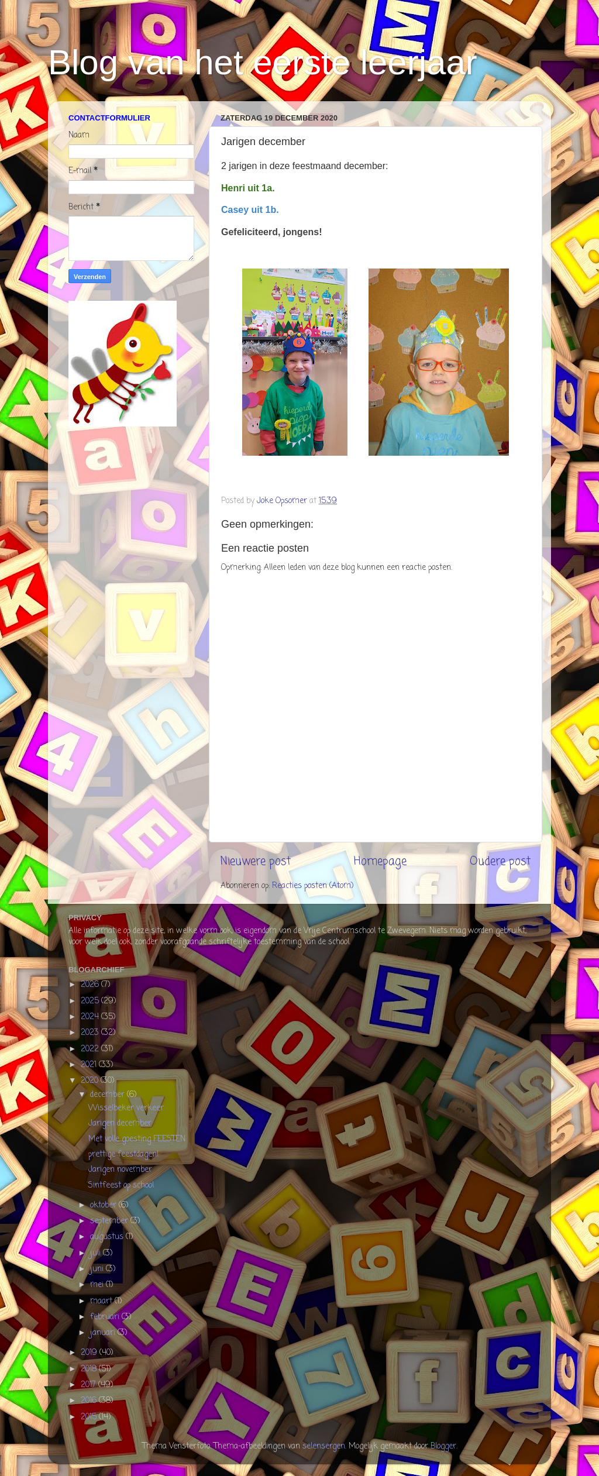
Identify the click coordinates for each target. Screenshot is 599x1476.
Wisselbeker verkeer (126, 1108)
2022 (91, 1049)
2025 (91, 1001)
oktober (104, 1205)
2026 (91, 985)
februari (106, 1317)
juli (96, 1253)
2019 (90, 1353)
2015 (90, 1417)
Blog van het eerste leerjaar (262, 62)
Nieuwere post (256, 862)
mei (98, 1285)
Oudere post (500, 862)
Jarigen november (120, 1170)
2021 (90, 1065)
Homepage (380, 862)
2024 (91, 1017)
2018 (90, 1369)
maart (102, 1301)
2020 (91, 1081)
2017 (89, 1385)
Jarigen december (120, 1123)
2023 (91, 1033)
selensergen (323, 1446)
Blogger (443, 1446)
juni (98, 1269)
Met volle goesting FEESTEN (136, 1139)
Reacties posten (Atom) (312, 886)
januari (104, 1333)
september (110, 1221)
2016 (90, 1401)
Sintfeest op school (121, 1185)
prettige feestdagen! (123, 1154)
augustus (108, 1237)
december (108, 1095)
